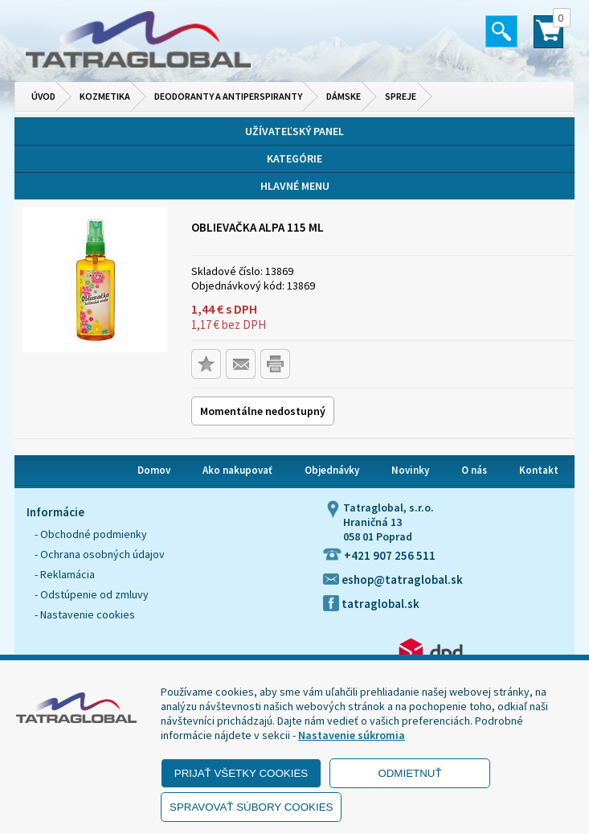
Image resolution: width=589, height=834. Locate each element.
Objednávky (332, 470)
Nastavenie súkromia (351, 735)
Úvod (43, 96)
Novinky (410, 470)
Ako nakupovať (237, 470)
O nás (474, 470)
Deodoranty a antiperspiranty (228, 96)
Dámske (343, 96)
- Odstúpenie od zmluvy (92, 594)
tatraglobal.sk (371, 603)
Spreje (400, 96)
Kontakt (538, 470)
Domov (153, 470)
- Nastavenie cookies (85, 614)
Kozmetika (105, 96)
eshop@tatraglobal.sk (393, 579)
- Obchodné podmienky (91, 534)
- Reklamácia (65, 574)
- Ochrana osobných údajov (100, 554)
